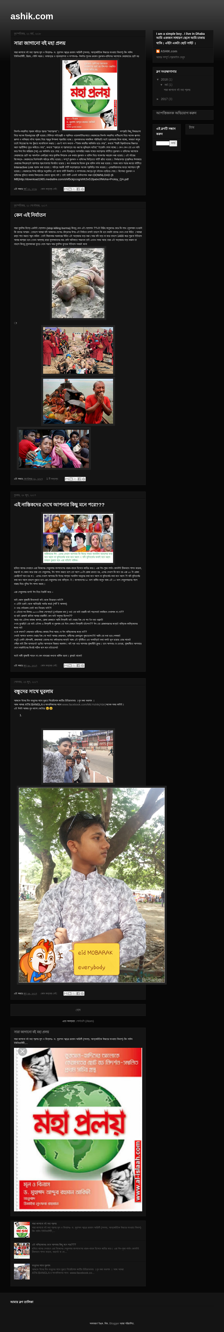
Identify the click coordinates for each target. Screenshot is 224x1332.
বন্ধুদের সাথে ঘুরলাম (33, 691)
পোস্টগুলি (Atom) (85, 1021)
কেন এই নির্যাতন (30, 215)
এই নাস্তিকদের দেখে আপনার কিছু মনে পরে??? (59, 504)
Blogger (114, 1323)
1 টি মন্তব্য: (52, 478)
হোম (78, 1010)
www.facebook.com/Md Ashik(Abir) (84, 704)
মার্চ (166, 84)
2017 (165, 99)
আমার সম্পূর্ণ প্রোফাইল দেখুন (170, 57)
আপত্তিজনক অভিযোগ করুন (176, 113)
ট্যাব (191, 127)
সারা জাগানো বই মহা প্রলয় (39, 43)
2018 (165, 79)
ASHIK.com (169, 51)
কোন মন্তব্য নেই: (49, 188)
